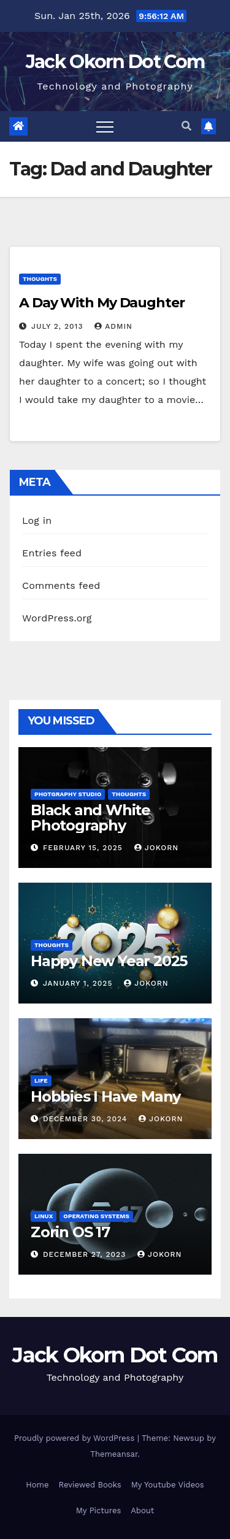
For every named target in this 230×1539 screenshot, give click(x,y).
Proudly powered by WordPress (75, 1438)
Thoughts (40, 278)
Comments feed (61, 585)
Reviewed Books (89, 1484)
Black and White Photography (90, 817)
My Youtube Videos (167, 1484)
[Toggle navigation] (104, 126)
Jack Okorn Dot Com (115, 61)
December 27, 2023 (86, 1254)
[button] (186, 126)
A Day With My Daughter (102, 302)
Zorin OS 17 (70, 1232)
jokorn (156, 847)
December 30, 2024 (86, 1119)
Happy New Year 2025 (109, 961)
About (142, 1510)
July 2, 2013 (58, 326)
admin (113, 326)
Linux (43, 1216)
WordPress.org (57, 618)
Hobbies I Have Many (105, 1096)
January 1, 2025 (79, 983)
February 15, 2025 (84, 847)
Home (37, 1484)
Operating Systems (96, 1216)
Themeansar (113, 1454)
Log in (37, 520)
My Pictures (98, 1510)
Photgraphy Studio (67, 794)
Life (41, 1080)
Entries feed (52, 553)
